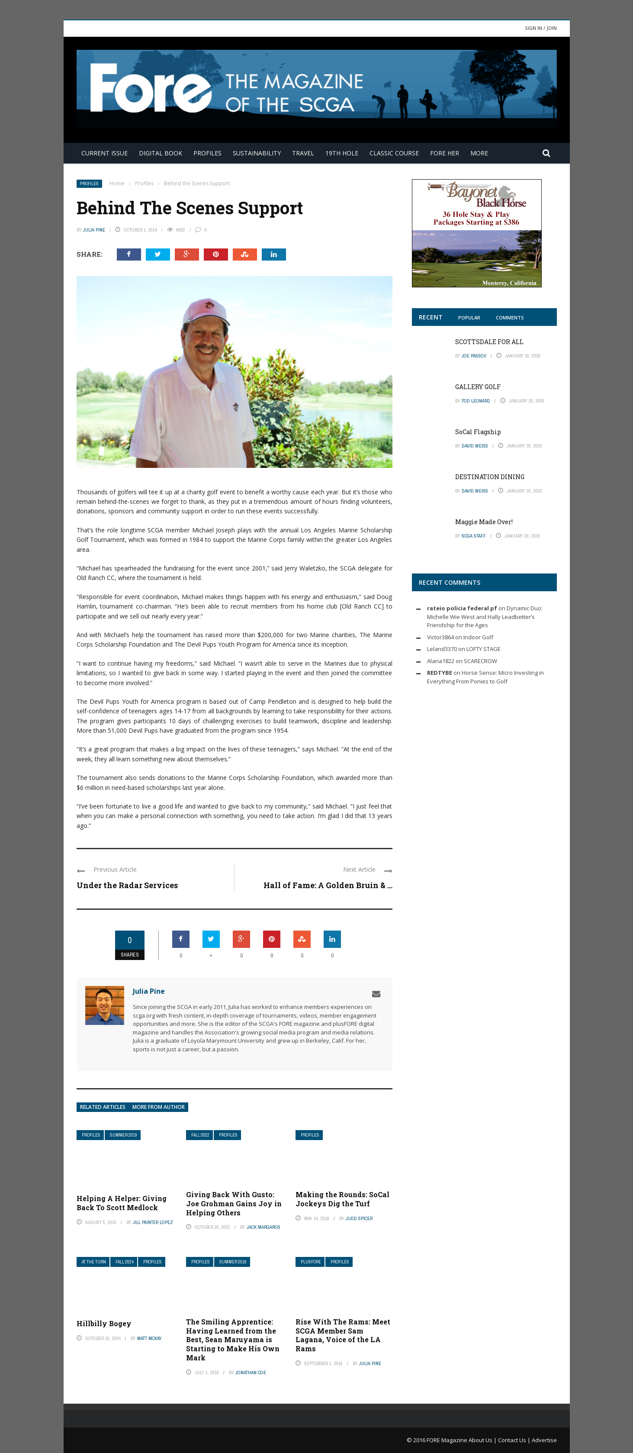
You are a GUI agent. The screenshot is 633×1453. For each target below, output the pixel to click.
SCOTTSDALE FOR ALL (489, 342)
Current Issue (104, 153)
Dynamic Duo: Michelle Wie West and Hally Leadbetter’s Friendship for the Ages (485, 616)
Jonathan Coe (250, 1372)
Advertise (544, 1440)
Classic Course (394, 153)
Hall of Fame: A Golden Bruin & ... (327, 885)
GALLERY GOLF (478, 387)
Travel (303, 153)
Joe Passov (474, 356)
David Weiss (475, 446)
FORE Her (444, 153)
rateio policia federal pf (462, 608)
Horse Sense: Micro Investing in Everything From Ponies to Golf (485, 677)
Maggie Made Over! (484, 522)
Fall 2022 (200, 1135)
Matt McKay (149, 1338)
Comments (510, 317)
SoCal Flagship (478, 432)
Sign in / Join (541, 28)
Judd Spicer (359, 1218)
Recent (431, 317)
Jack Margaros (263, 1227)
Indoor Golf (478, 637)
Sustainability (257, 153)
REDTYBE (439, 673)
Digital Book (160, 153)
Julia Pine (94, 230)
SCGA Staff (474, 536)
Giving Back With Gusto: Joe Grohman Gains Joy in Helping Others (234, 1203)
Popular (469, 317)
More (479, 153)
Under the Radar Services (127, 885)
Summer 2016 (233, 1262)
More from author (158, 1107)
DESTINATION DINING (489, 477)
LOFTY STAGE (483, 649)
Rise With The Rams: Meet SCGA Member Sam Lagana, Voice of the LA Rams (343, 1335)
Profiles (207, 153)
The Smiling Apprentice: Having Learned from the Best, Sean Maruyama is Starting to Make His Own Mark (233, 1339)
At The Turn (94, 1262)
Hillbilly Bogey (104, 1323)
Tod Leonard (476, 401)
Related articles (102, 1107)
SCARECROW (480, 661)
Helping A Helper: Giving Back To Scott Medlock (122, 1203)
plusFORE (311, 1262)
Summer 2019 (123, 1135)
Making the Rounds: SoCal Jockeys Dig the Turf (342, 1199)
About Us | (483, 1440)
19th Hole (341, 153)
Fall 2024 (125, 1262)
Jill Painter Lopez (153, 1222)
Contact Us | (515, 1440)
